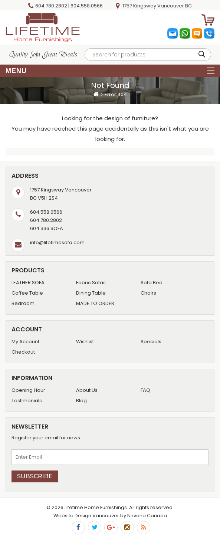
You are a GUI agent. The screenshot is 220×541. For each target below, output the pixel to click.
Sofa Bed (151, 282)
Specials (151, 341)
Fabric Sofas (91, 282)
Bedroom (23, 303)
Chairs (148, 292)
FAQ (145, 390)
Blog (81, 400)
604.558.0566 (86, 5)
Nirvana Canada (147, 515)
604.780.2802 (51, 5)
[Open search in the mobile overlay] (148, 54)
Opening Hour (28, 390)
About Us (87, 390)
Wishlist (85, 341)
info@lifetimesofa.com (57, 242)
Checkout (23, 351)
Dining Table (91, 292)
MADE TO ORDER (95, 303)
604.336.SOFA (46, 228)
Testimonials (27, 400)
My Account (25, 341)
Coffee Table (27, 292)
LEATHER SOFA (28, 282)
